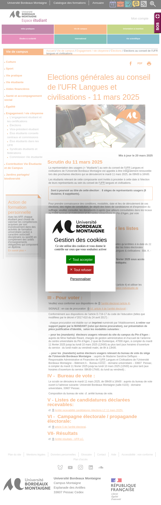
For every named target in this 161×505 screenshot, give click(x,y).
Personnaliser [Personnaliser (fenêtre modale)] (80, 279)
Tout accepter (80, 259)
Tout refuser (81, 270)
